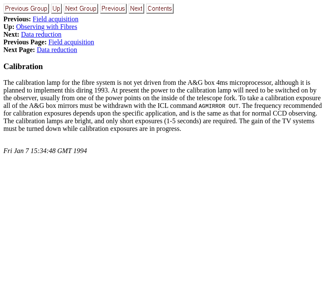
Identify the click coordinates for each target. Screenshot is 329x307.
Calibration (23, 66)
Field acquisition (56, 19)
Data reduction (41, 34)
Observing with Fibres (46, 26)
